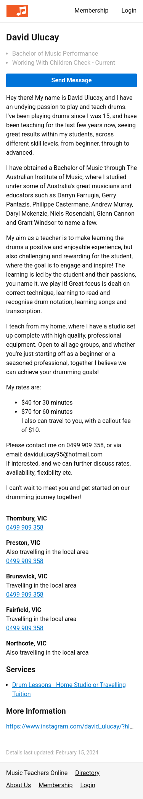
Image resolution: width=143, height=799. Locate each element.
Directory (87, 773)
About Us (18, 785)
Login (129, 10)
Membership (91, 10)
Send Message (71, 80)
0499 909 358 (24, 527)
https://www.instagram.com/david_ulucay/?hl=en (73, 726)
